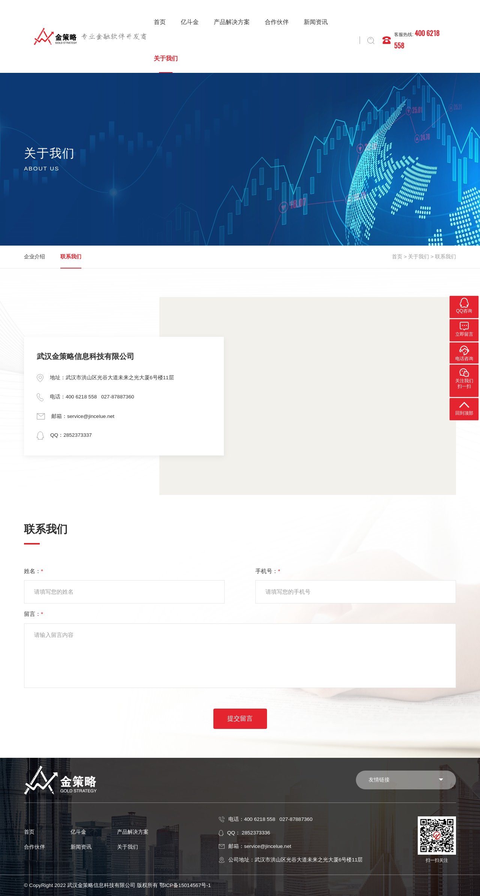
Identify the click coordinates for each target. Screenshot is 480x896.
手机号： (267, 571)
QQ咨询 (464, 305)
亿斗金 (190, 22)
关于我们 (166, 58)
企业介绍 (34, 256)
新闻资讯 (316, 22)
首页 (160, 22)
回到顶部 (464, 407)
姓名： (33, 571)
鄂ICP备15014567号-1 (185, 885)
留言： (33, 614)
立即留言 (464, 328)
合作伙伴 (277, 22)
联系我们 (70, 256)
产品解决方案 (232, 22)
